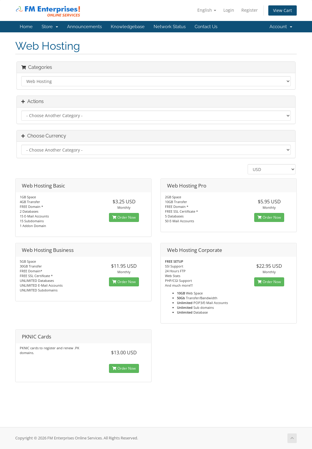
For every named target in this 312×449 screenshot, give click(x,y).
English (206, 10)
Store (50, 26)
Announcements (84, 26)
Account (280, 26)
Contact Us (206, 26)
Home (26, 26)
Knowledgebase (128, 26)
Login (228, 10)
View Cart (282, 10)
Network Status (170, 26)
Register (249, 10)
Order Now (124, 217)
